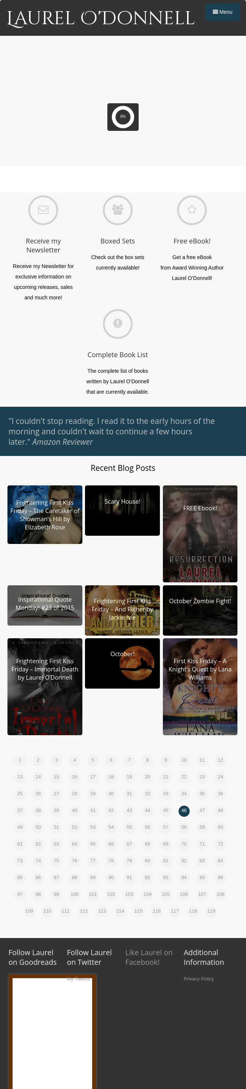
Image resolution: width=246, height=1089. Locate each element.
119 (211, 837)
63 (56, 770)
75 (56, 787)
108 (221, 821)
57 (165, 753)
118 (193, 837)
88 (74, 804)
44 (147, 737)
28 (74, 720)
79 (129, 787)
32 (147, 720)
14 (38, 703)
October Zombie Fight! (200, 527)
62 (38, 770)
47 (202, 737)
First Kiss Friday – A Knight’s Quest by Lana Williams (199, 595)
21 (165, 703)
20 (147, 703)
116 (156, 837)
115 (139, 837)
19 (129, 703)
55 (129, 753)
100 (74, 821)
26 (38, 720)
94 (183, 804)
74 (38, 787)
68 (147, 770)
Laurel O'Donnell (100, 18)
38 (38, 737)
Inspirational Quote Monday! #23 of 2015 (45, 530)
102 (111, 821)
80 (147, 787)
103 (129, 821)
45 (165, 737)
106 (184, 821)
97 (19, 821)
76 (74, 787)
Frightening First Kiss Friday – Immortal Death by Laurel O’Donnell (45, 595)
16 (74, 703)
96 (220, 804)
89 (92, 804)
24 (220, 703)
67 (129, 770)
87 (56, 804)
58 (183, 753)
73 (19, 787)
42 (111, 737)
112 (84, 837)
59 (202, 753)
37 (19, 737)
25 (19, 720)
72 (220, 770)
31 (129, 720)
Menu (223, 12)
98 (38, 821)
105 (166, 821)
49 (19, 753)
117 (175, 837)
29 (92, 720)
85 (19, 804)
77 (92, 787)
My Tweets (78, 905)
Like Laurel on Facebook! (149, 884)
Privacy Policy (199, 905)
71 (202, 770)
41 (92, 737)
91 (129, 804)
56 (147, 753)
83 (202, 787)
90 (111, 804)
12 (220, 686)
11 (202, 686)
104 (148, 821)
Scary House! (123, 428)
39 (56, 737)
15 (56, 703)
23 (202, 703)
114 (120, 837)
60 (220, 753)
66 (111, 770)
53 (92, 753)
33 (165, 720)
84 (220, 787)
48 (220, 737)
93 (165, 804)
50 (38, 753)
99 (56, 821)
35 (202, 720)
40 (74, 737)
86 (38, 804)
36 (220, 720)
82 (183, 787)
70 (183, 770)
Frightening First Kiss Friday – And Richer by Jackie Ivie (122, 535)
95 (202, 804)
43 (129, 737)
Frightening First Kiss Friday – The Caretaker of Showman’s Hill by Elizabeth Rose (45, 441)
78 (111, 787)
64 (74, 770)
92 (147, 804)
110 (47, 837)
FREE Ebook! (200, 435)
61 (19, 770)
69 (165, 770)
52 (74, 753)
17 (92, 703)
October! (122, 580)
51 (56, 753)
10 (183, 686)
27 (56, 720)
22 (183, 703)
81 (165, 787)
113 (102, 837)
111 (66, 837)
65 (92, 770)
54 (111, 753)
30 (111, 720)
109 (29, 837)
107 (202, 821)
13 (19, 703)
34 (183, 720)
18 (111, 703)
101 (93, 821)
